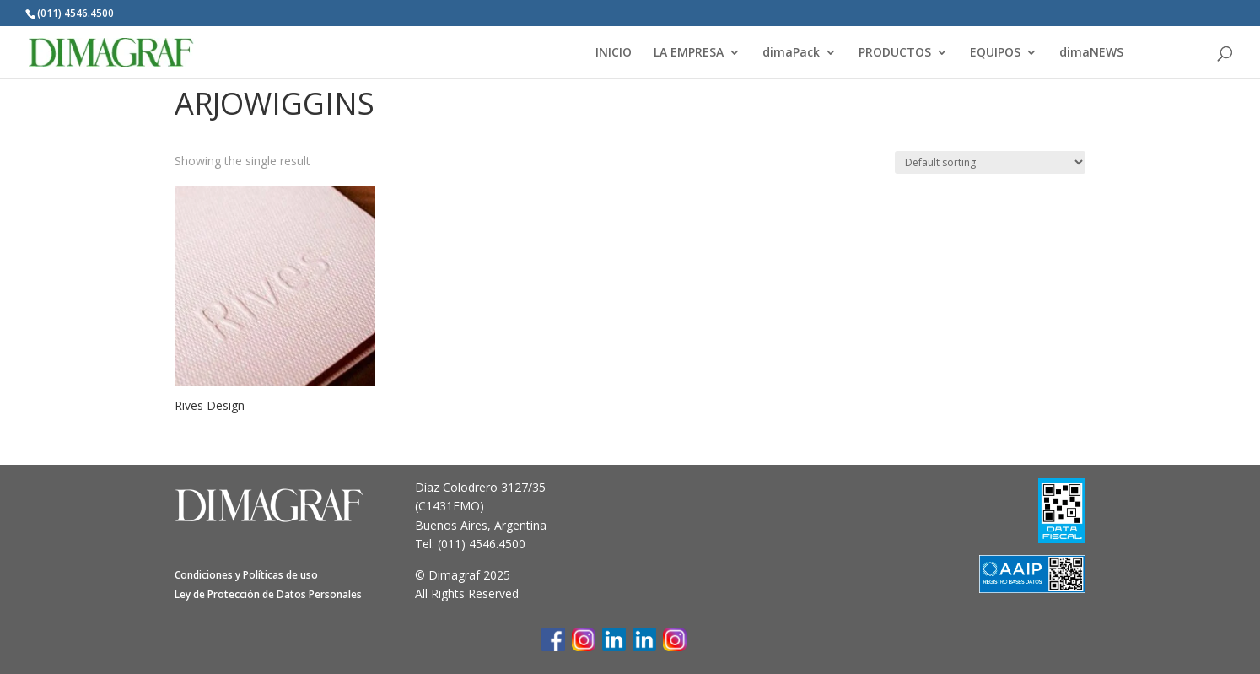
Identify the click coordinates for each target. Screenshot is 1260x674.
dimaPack (791, 53)
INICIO (613, 53)
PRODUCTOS (895, 53)
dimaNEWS (1091, 53)
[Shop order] (990, 162)
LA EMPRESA (689, 53)
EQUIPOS (995, 53)
